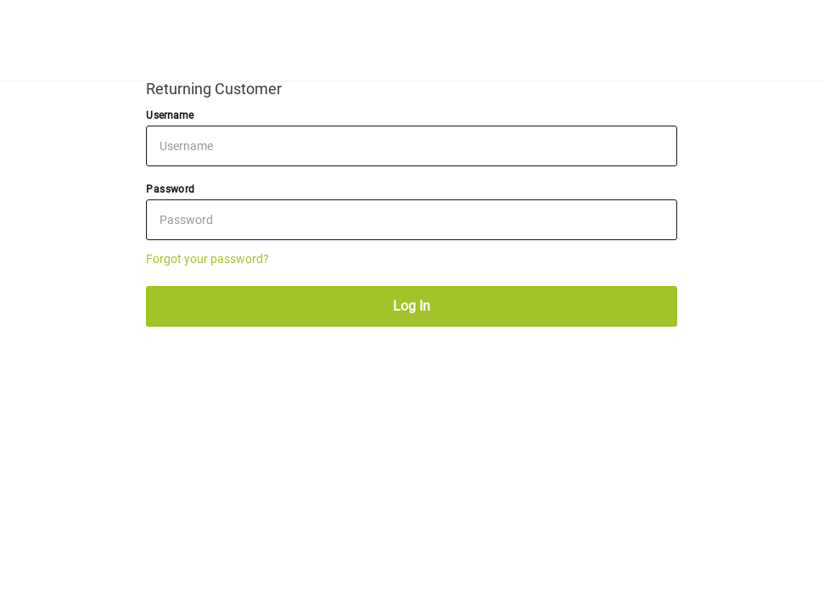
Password (170, 189)
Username (169, 115)
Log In (411, 306)
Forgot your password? (207, 259)
